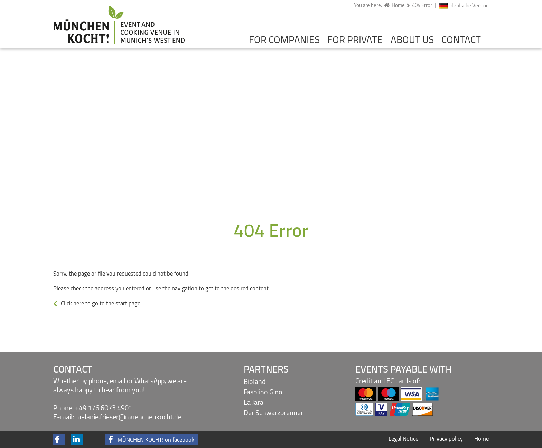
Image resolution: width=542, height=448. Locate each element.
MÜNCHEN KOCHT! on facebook (156, 439)
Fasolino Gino (263, 391)
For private (355, 39)
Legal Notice (403, 438)
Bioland (255, 381)
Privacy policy (446, 438)
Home (481, 438)
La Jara (253, 402)
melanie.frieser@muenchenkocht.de (128, 416)
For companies (284, 39)
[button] (58, 439)
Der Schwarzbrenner (273, 412)
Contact (461, 39)
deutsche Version (470, 5)
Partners (266, 369)
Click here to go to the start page (100, 303)
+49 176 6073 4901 (103, 407)
